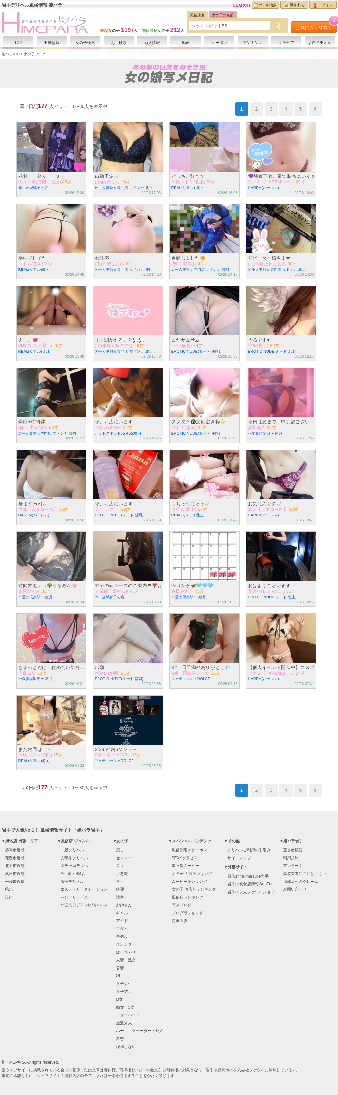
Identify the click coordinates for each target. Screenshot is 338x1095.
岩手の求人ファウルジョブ (251, 892)
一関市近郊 (15, 881)
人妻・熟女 (126, 960)
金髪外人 (124, 1023)
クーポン (219, 42)
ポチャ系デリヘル (76, 865)
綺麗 (120, 889)
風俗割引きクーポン (189, 850)
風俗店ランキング (187, 897)
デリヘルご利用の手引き (249, 850)
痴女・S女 (125, 1007)
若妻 (120, 968)
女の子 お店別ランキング (194, 889)
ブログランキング (187, 913)
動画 (186, 42)
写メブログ (181, 905)
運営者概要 (293, 850)
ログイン (323, 5)
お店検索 (119, 42)
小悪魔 (122, 873)
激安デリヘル (72, 881)
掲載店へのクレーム (300, 881)
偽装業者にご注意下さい (304, 873)
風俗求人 (294, 5)
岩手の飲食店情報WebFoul (251, 884)
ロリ (120, 865)
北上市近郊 (15, 865)
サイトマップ (239, 858)
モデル (122, 936)
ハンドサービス (74, 897)
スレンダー (126, 944)
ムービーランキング (189, 881)
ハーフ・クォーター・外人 (139, 1031)
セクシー (124, 858)
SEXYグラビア (185, 858)
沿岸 (9, 897)
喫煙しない (126, 1046)
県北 (9, 889)
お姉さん (124, 905)
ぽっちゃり (126, 952)
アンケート (293, 865)
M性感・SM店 (73, 873)
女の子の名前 (223, 15)
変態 (120, 1038)
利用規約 (291, 858)
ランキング (252, 42)
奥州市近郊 (15, 873)
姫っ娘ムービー (185, 865)
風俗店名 (197, 15)
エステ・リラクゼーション (84, 889)
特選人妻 (179, 921)
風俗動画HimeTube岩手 (248, 876)
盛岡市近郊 (15, 850)
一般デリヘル (72, 850)
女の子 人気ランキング (192, 873)
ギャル (122, 913)
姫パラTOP (11, 54)
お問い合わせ (295, 889)
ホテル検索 (265, 5)
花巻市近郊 (15, 858)
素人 (120, 881)
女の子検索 (85, 42)
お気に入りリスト (316, 25)
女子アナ (124, 991)
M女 (119, 999)
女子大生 (124, 983)
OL (118, 976)
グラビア (286, 42)
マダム (122, 928)
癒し (120, 850)
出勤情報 (52, 42)
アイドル (124, 921)
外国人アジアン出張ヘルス (84, 905)
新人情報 (152, 42)
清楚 (120, 897)
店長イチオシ (319, 42)
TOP (18, 42)
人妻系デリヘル (74, 858)
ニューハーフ (128, 1015)
